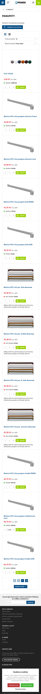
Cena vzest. (20, 43)
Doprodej (5, 633)
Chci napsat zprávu (11, 660)
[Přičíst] (13, 87)
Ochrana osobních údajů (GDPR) (12, 616)
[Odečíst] (5, 87)
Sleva (3, 630)
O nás (4, 640)
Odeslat (31, 602)
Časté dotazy (6, 611)
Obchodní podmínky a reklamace (12, 614)
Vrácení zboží (6, 619)
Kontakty (5, 642)
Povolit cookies (27, 685)
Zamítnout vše (13, 685)
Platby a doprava (7, 621)
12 (16, 39)
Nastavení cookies (20, 689)
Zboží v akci (5, 628)
